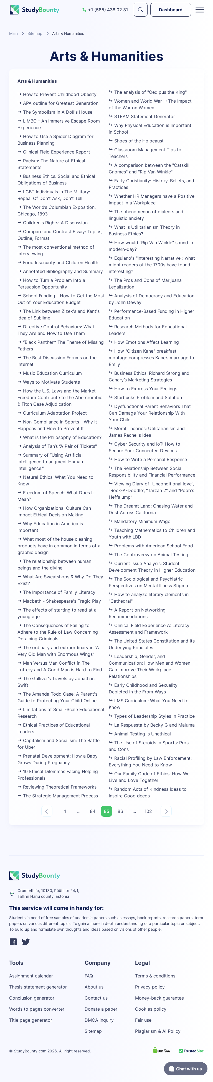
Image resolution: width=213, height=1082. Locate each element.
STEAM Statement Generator (142, 116)
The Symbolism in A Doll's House (54, 112)
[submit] (141, 10)
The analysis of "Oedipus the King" (148, 92)
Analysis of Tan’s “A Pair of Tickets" (57, 446)
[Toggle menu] (200, 10)
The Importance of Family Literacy (56, 592)
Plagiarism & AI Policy (158, 1031)
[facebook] (13, 943)
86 (120, 811)
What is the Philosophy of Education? (59, 437)
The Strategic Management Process (57, 796)
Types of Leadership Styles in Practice (152, 716)
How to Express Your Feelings (143, 388)
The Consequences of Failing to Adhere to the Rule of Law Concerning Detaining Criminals (57, 632)
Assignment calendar (31, 976)
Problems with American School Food (151, 545)
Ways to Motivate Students (48, 382)
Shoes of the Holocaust (136, 141)
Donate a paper (101, 1009)
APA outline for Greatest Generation (57, 103)
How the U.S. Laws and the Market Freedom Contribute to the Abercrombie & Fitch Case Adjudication (59, 397)
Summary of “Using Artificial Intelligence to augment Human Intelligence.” (50, 461)
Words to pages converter (36, 1009)
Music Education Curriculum (49, 373)
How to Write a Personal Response (148, 459)
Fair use (143, 1020)
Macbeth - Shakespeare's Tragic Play (59, 601)
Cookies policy (150, 1009)
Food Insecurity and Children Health (57, 262)
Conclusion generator (31, 998)
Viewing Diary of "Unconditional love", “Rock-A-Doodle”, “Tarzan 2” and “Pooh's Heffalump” (151, 490)
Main (13, 33)
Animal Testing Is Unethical (140, 734)
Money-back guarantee (159, 998)
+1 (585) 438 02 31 (105, 9)
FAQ (89, 976)
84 (92, 811)
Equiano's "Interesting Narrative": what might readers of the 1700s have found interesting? (152, 264)
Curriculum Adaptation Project (52, 413)
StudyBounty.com (30, 1051)
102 (148, 811)
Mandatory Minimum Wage (139, 521)
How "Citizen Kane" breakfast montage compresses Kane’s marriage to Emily (151, 357)
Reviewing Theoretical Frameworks (57, 787)
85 (106, 811)
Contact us (96, 998)
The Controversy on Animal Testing (148, 554)
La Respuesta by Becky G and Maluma (152, 725)
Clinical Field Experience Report (53, 152)
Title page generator (30, 1020)
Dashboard (170, 9)
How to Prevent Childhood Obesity (57, 94)
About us (94, 987)
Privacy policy (150, 987)
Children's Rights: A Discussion (52, 222)
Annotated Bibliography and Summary (60, 271)
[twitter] (26, 943)
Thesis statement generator (38, 987)
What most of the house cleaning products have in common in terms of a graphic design (58, 545)
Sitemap (34, 33)
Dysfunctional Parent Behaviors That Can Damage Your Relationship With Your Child (150, 413)
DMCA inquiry (99, 1020)
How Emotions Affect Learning (144, 342)
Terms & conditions (155, 976)
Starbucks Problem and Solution (145, 397)
